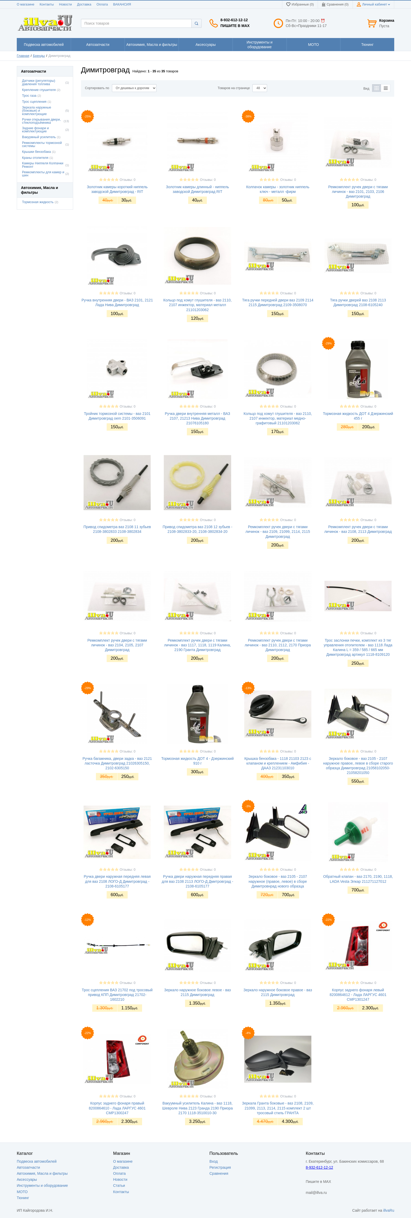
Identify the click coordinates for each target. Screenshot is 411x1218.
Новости (65, 4)
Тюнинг (23, 1198)
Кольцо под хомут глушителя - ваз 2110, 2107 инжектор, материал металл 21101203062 (197, 305)
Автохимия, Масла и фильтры (42, 1173)
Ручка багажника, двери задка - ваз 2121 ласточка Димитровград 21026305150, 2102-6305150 (117, 763)
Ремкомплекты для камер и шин (43, 174)
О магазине (25, 4)
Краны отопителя (35, 158)
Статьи (119, 1185)
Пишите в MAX (235, 26)
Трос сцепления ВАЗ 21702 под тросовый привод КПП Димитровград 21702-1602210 (117, 995)
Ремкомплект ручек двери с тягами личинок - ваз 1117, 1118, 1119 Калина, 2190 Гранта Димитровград (197, 645)
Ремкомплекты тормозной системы (42, 144)
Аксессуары (27, 1179)
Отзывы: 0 (128, 180)
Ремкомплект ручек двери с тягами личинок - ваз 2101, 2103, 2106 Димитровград (358, 191)
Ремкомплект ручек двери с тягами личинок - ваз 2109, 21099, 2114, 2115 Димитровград (278, 531)
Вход (213, 1161)
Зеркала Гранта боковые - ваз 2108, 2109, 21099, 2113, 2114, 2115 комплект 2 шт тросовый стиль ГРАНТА (277, 1108)
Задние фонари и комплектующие (35, 130)
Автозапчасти (28, 1167)
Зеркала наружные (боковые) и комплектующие (36, 111)
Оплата (102, 4)
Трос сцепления (34, 102)
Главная (23, 56)
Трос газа (29, 96)
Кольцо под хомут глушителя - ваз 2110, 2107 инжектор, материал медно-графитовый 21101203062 (278, 418)
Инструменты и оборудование (42, 1185)
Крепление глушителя (39, 90)
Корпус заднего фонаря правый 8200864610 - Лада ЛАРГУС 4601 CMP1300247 (117, 1108)
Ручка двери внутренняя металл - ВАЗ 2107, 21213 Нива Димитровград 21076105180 (197, 418)
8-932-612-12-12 (234, 20)
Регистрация (220, 1167)
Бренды (39, 56)
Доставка (84, 4)
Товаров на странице (234, 88)
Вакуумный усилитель (39, 137)
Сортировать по (97, 88)
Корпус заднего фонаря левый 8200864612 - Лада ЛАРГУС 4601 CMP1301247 (358, 995)
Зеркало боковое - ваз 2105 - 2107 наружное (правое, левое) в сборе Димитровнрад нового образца (277, 881)
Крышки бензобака (36, 152)
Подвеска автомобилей (37, 1161)
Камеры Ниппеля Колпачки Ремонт (42, 165)
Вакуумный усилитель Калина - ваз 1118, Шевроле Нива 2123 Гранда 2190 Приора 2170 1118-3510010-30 (197, 1108)
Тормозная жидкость (37, 202)
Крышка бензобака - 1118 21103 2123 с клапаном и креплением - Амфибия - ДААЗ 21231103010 (277, 763)
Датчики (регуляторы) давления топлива (38, 82)
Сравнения (218, 1173)
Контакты (47, 4)
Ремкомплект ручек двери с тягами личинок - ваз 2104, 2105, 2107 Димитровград (117, 645)
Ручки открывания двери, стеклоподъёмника (41, 121)
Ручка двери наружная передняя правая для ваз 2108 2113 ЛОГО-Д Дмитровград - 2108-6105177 (197, 881)
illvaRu (388, 1210)
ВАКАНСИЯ (122, 4)
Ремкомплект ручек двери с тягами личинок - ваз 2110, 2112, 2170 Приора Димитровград (278, 645)
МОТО (22, 1192)
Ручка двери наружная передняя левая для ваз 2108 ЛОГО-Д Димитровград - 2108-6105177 (117, 881)
